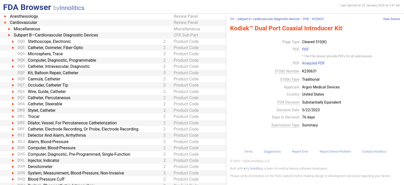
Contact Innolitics (374, 151)
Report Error (300, 151)
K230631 (318, 19)
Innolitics (72, 8)
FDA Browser (27, 7)
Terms (248, 151)
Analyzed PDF (313, 63)
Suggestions (272, 151)
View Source (391, 19)
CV (232, 19)
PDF (305, 50)
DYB (306, 19)
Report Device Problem (335, 151)
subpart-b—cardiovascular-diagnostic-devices (268, 19)
